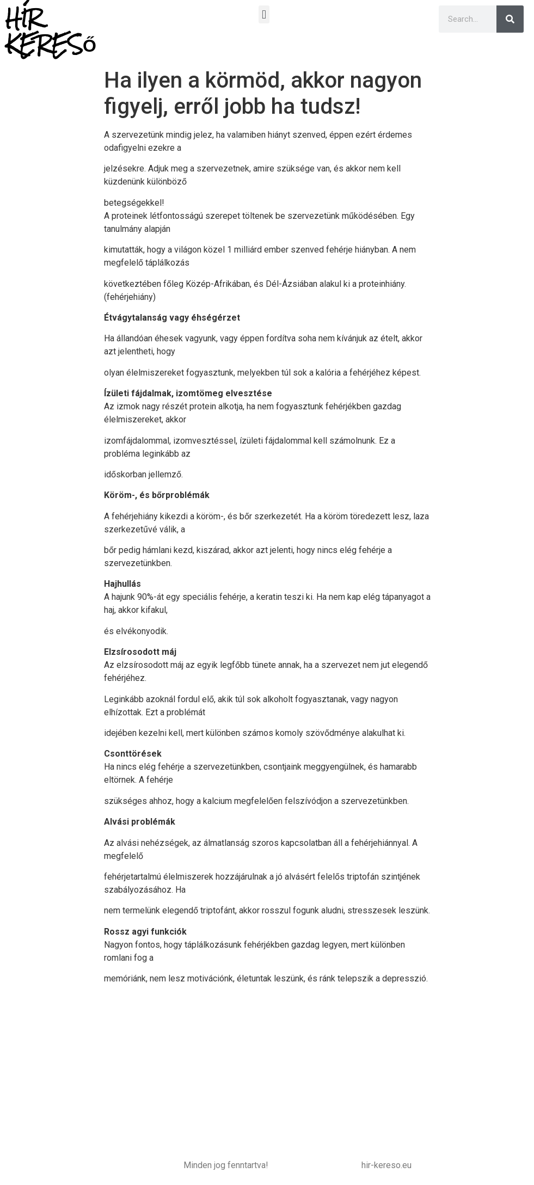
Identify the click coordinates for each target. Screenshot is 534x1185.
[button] (264, 14)
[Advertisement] (267, 1069)
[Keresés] (510, 19)
